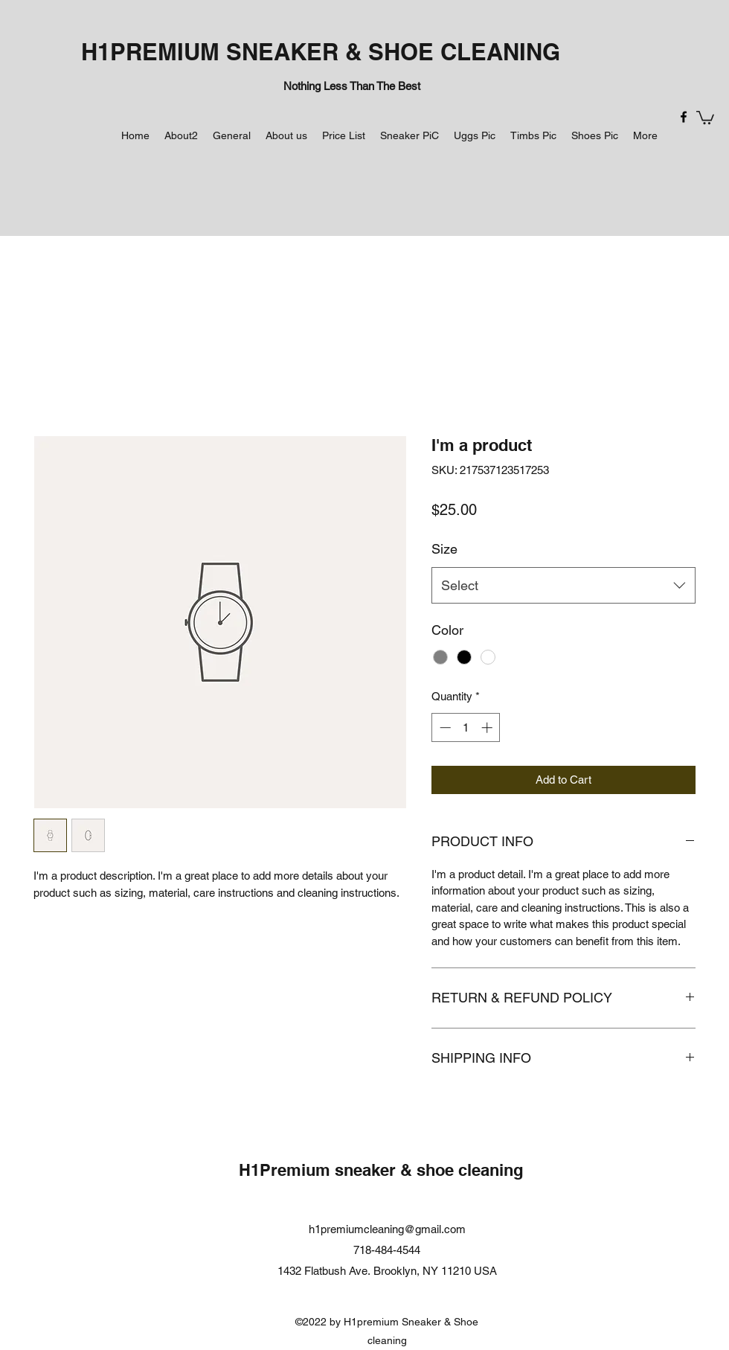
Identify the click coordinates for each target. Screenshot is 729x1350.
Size (444, 549)
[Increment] (488, 727)
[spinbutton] (466, 727)
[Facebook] (683, 116)
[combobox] (563, 585)
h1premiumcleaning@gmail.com (387, 1229)
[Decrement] (444, 727)
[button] (705, 116)
